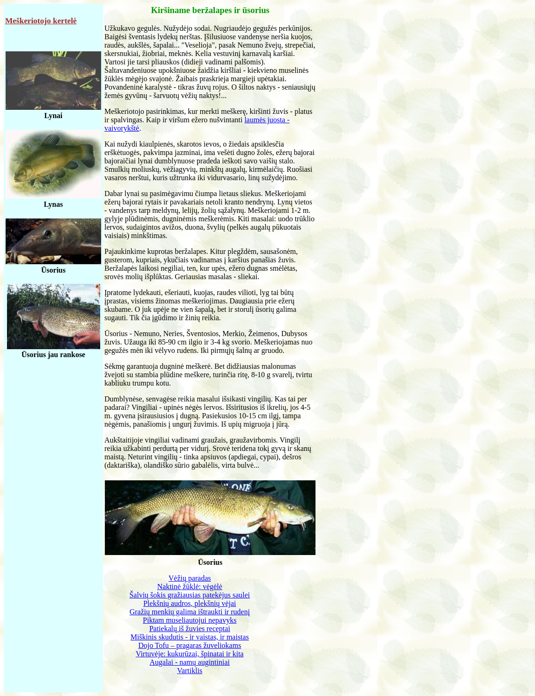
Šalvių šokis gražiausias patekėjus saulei (190, 595)
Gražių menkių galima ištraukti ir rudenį (190, 612)
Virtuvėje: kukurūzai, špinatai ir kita (189, 654)
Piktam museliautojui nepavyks (190, 620)
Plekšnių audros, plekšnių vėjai (189, 603)
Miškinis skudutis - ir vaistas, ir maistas (189, 637)
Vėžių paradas (189, 578)
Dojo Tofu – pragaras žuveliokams (189, 645)
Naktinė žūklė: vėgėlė (189, 587)
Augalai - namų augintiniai (190, 662)
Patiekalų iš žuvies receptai (189, 629)
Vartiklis (189, 671)
